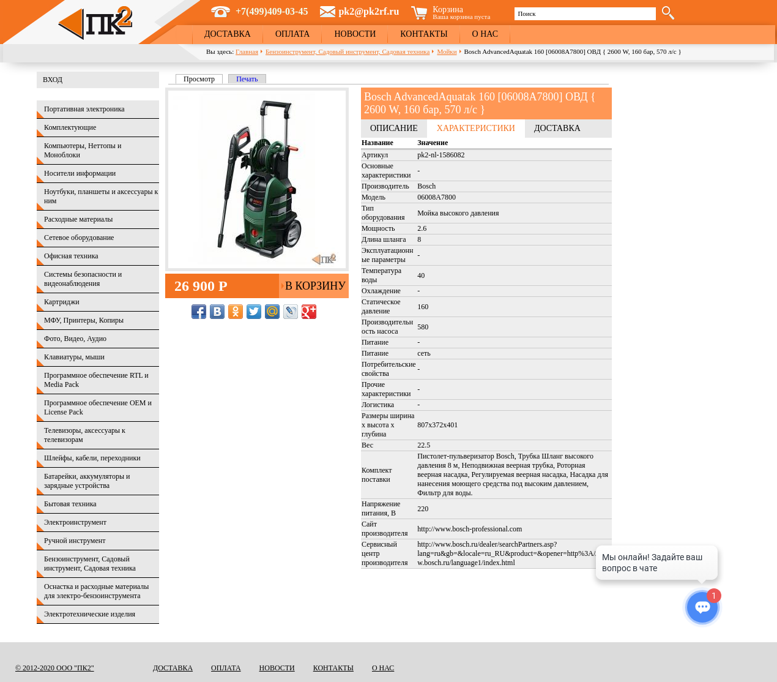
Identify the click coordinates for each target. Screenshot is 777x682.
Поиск (526, 13)
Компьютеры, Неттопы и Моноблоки (82, 150)
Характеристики (476, 128)
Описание (394, 128)
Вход (52, 79)
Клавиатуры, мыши (74, 357)
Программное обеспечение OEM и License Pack (98, 407)
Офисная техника (71, 256)
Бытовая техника (70, 504)
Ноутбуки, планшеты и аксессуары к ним (101, 196)
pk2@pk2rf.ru (368, 11)
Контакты (423, 34)
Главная (247, 51)
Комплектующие (70, 127)
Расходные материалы (78, 219)
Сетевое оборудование (79, 237)
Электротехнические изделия (89, 614)
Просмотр (203, 79)
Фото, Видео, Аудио (75, 338)
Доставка (227, 34)
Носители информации (80, 173)
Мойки (446, 51)
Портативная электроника (84, 109)
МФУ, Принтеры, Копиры (84, 320)
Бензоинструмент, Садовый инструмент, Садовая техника (347, 51)
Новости (355, 34)
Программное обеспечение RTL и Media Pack (96, 380)
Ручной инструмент (74, 540)
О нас (485, 34)
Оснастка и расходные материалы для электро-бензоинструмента (96, 591)
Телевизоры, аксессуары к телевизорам (84, 435)
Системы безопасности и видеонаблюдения (83, 279)
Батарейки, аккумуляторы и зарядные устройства (87, 481)
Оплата (292, 34)
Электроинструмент (75, 522)
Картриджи (62, 302)
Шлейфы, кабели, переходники (92, 458)
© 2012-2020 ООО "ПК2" (54, 668)
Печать (247, 79)
